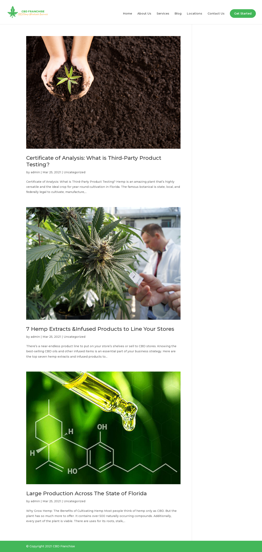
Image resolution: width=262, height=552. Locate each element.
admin (35, 172)
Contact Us (216, 13)
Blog (178, 13)
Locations (194, 13)
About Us (144, 13)
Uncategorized (74, 172)
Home (127, 13)
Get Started (243, 13)
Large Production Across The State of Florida (86, 493)
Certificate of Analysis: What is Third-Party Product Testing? (93, 161)
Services (163, 13)
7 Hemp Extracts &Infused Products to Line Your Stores (100, 329)
